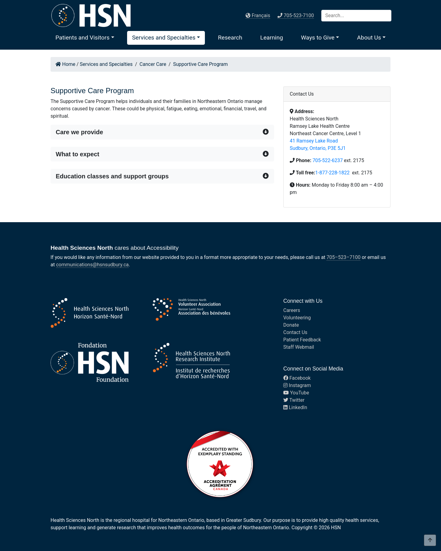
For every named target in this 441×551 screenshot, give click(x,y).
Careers (291, 310)
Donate (291, 325)
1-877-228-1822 (333, 173)
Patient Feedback (302, 340)
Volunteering (297, 318)
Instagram (297, 385)
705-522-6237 (327, 160)
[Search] (356, 15)
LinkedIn (295, 407)
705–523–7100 (343, 257)
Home (65, 64)
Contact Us (295, 332)
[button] (85, 38)
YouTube (296, 393)
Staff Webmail (298, 347)
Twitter (293, 400)
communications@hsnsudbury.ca (92, 265)
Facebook (297, 378)
